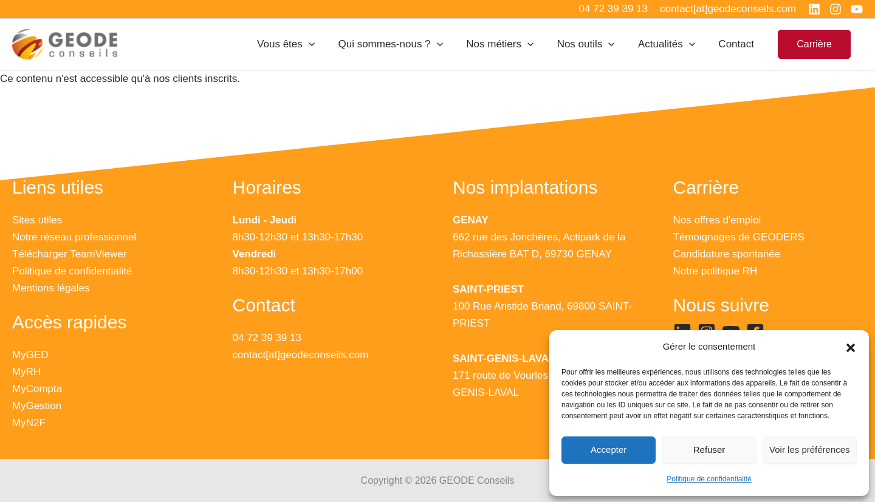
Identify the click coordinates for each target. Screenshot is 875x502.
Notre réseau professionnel (74, 237)
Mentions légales (51, 288)
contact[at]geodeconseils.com (301, 355)
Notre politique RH (715, 271)
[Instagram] (835, 9)
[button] (851, 347)
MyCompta (37, 389)
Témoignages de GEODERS (739, 237)
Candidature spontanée (727, 254)
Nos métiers (509, 44)
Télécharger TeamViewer (69, 254)
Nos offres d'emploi (717, 220)
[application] (324, 44)
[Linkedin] (814, 9)
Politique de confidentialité (709, 479)
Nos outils (593, 44)
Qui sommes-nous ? (403, 44)
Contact (738, 44)
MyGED (30, 355)
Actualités (670, 44)
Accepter (608, 449)
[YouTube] (857, 9)
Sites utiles (37, 220)
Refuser (709, 449)
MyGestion (36, 406)
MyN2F (29, 423)
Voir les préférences (809, 449)
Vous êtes (301, 44)
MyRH (26, 372)
